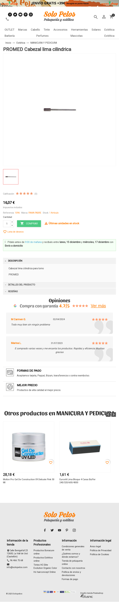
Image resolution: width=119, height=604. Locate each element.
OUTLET (9, 29)
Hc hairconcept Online (45, 573)
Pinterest (26, 15)
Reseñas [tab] (11, 291)
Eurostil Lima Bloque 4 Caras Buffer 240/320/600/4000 (78, 481)
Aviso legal (95, 547)
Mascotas (77, 35)
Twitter (15, 15)
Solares (96, 29)
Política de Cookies (99, 555)
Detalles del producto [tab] (19, 284)
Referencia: (8, 213)
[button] (108, 414)
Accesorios (60, 29)
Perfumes (42, 35)
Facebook (10, 15)
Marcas (22, 29)
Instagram (31, 15)
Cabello (35, 29)
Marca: (24, 213)
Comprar (29, 224)
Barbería (10, 35)
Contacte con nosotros (73, 569)
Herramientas (79, 29)
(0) (36, 194)
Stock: (46, 213)
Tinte (47, 29)
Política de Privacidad (100, 551)
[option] (28, 457)
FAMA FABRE (35, 213)
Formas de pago (70, 580)
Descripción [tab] (13, 260)
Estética (109, 29)
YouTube (20, 15)
